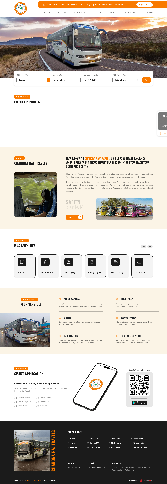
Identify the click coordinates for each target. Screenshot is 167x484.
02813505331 (119, 5)
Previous (143, 247)
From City (25, 75)
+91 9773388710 (74, 5)
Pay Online (115, 447)
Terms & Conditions (140, 447)
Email (91, 463)
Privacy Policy (138, 443)
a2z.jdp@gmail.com (97, 467)
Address (116, 463)
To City (59, 75)
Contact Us (148, 12)
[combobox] (31, 80)
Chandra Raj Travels (34, 480)
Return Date (121, 75)
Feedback (74, 447)
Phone (71, 463)
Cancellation (129, 12)
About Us (62, 12)
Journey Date (92, 75)
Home (47, 12)
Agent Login (144, 4)
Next (150, 247)
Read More (75, 217)
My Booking (79, 12)
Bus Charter (95, 447)
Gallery (112, 12)
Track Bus (97, 12)
